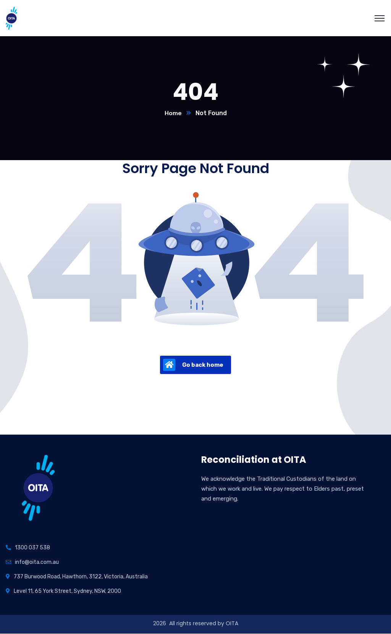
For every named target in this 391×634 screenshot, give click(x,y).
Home (173, 113)
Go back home (193, 365)
